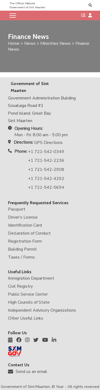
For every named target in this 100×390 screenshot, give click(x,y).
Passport (16, 209)
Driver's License (23, 217)
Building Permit (22, 249)
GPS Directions (48, 143)
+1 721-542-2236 (46, 160)
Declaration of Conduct (29, 233)
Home (13, 43)
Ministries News (55, 43)
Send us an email (31, 372)
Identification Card (25, 225)
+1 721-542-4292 (46, 179)
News (29, 43)
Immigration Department (31, 278)
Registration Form (25, 241)
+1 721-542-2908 (46, 169)
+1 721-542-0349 (46, 152)
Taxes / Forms (21, 257)
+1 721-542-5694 (46, 187)
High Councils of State (29, 302)
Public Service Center (28, 294)
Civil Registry (20, 286)
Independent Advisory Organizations (42, 310)
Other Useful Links (25, 318)
